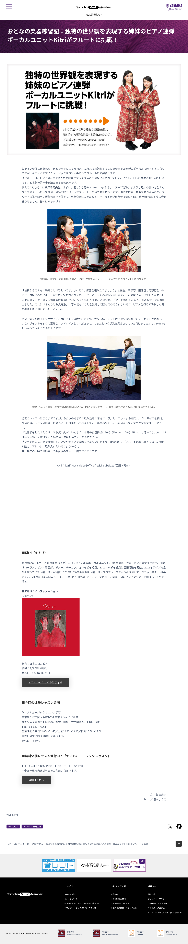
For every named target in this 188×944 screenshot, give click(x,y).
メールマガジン (71, 894)
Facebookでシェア (179, 826)
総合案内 (114, 894)
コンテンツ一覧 (21, 843)
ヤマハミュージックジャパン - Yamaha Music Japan (174, 7)
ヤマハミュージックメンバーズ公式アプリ (82, 903)
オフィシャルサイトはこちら (45, 682)
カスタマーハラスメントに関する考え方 (165, 912)
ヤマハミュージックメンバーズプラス (80, 908)
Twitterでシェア (170, 826)
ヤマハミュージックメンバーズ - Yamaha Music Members (94, 7)
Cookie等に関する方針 (157, 903)
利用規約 (151, 894)
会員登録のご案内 (118, 898)
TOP (8, 843)
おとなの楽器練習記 (32, 826)
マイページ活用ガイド (120, 903)
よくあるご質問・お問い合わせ (124, 908)
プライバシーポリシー (157, 898)
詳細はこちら (36, 780)
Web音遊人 (13, 826)
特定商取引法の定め (156, 908)
